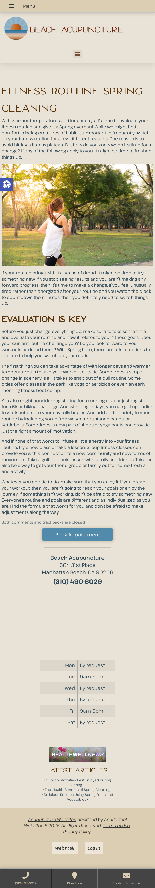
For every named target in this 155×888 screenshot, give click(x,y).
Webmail (64, 848)
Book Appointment (77, 534)
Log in (94, 848)
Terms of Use (116, 825)
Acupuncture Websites (52, 819)
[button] (6, 184)
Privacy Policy (77, 832)
